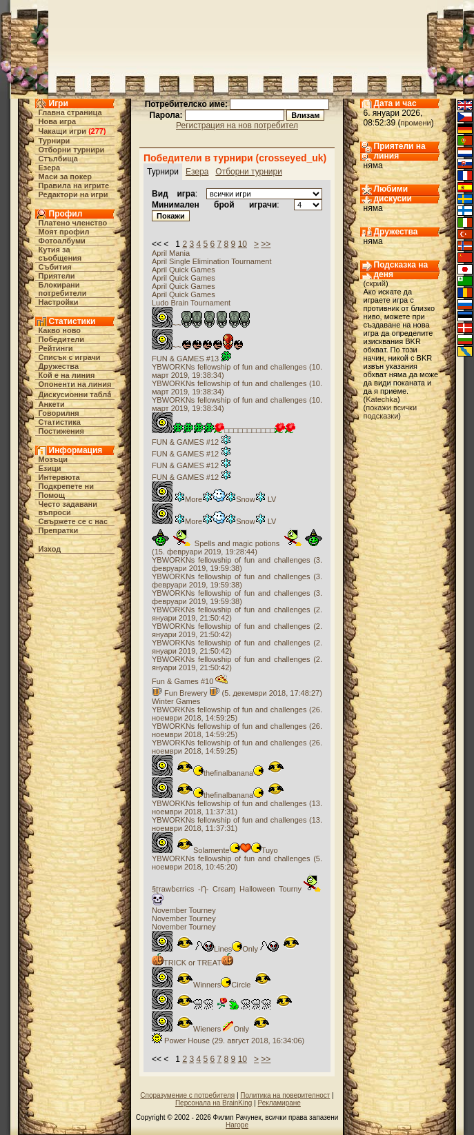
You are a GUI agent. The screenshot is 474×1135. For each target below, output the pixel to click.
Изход (50, 549)
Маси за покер (65, 176)
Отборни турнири (72, 149)
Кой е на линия (67, 375)
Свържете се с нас (73, 521)
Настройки (59, 302)
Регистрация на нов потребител (237, 125)
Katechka (381, 399)
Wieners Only (211, 1029)
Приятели (57, 276)
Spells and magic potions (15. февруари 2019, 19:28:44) (237, 547)
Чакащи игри (62, 131)
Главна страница (70, 112)
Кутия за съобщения (60, 253)
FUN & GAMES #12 (191, 442)
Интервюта (59, 477)
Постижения (61, 431)
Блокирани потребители (63, 289)
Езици (50, 468)
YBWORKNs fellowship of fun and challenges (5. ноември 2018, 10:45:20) (237, 862)
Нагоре (237, 1125)
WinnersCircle (211, 985)
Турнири (54, 141)
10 (242, 244)
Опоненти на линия (75, 384)
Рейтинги (56, 348)
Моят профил (64, 232)
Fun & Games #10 (190, 681)
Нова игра (58, 121)
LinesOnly (225, 949)
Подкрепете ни (66, 486)
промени (416, 123)
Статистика (60, 422)
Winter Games (176, 701)
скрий (376, 283)
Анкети (52, 404)
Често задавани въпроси (68, 508)
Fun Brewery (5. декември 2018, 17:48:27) (237, 693)
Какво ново (60, 330)
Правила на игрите (74, 185)
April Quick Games (183, 269)
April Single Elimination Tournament (211, 261)
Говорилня (59, 413)
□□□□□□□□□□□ (223, 430)
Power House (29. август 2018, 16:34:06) (228, 1040)
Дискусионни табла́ (75, 394)
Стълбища (58, 158)
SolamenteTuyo (215, 850)
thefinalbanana (218, 773)
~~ (201, 325)
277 (97, 131)
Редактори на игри (73, 194)
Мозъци (53, 459)
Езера (50, 167)
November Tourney (184, 910)
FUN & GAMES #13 (191, 358)
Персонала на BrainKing (213, 1103)
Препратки (59, 530)
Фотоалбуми (62, 241)
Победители (62, 339)
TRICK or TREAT (192, 962)
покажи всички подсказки (390, 411)
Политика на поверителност (285, 1095)
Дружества (59, 366)
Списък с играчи (70, 357)
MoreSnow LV (214, 499)
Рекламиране (279, 1103)
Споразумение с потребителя (187, 1095)
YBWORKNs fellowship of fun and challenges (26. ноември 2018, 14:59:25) (237, 713)
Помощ (52, 495)
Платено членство (73, 223)
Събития (55, 267)
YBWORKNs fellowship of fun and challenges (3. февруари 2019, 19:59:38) (237, 564)
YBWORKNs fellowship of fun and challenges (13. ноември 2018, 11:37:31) (237, 807)
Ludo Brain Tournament (191, 303)
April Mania (171, 253)
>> (265, 244)
